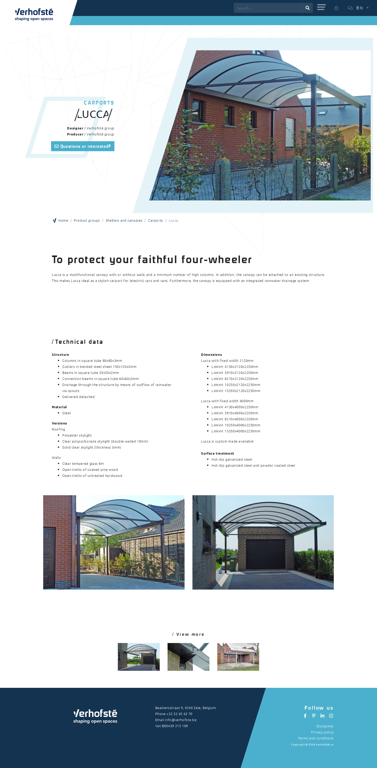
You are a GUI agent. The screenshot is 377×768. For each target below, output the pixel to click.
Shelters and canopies (124, 220)
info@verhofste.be (180, 719)
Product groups (87, 220)
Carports (155, 220)
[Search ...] (268, 8)
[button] (321, 7)
